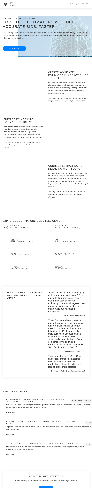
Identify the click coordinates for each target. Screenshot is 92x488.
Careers (58, 466)
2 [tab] (66, 328)
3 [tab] (68, 328)
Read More (67, 399)
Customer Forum (43, 476)
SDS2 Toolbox (43, 470)
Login (78, 3)
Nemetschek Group (35, 485)
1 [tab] (65, 328)
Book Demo (14, 48)
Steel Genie (7, 476)
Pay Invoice (59, 476)
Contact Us (59, 463)
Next (74, 328)
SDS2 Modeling (8, 466)
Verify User (42, 479)
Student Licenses (26, 473)
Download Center (44, 473)
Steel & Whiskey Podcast (28, 470)
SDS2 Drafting (8, 470)
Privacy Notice (85, 485)
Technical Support (44, 466)
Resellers (58, 470)
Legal (78, 485)
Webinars (24, 466)
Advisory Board (60, 473)
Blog (22, 463)
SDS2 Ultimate (8, 463)
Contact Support (43, 463)
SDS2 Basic (7, 473)
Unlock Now (10, 401)
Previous (58, 328)
